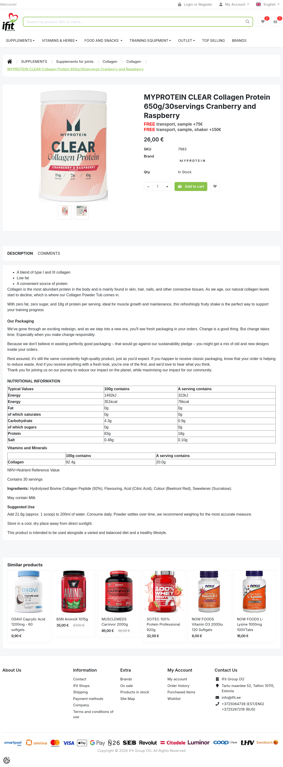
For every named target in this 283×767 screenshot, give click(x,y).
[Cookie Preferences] (6, 760)
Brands (239, 40)
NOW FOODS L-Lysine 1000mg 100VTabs (250, 624)
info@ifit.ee (231, 697)
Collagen (110, 61)
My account (177, 679)
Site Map (127, 698)
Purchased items (181, 692)
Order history (178, 685)
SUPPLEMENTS (19, 40)
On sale (126, 685)
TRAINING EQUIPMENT (148, 40)
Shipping (80, 692)
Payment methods (88, 698)
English (266, 4)
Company (81, 705)
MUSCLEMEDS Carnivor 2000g (115, 622)
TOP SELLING (213, 40)
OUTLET (185, 40)
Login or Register (195, 4)
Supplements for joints (75, 61)
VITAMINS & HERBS (58, 40)
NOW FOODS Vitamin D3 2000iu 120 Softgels (207, 624)
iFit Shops (81, 685)
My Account (232, 4)
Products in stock (134, 692)
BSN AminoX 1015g (72, 619)
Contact (79, 679)
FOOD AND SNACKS (102, 40)
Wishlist (173, 698)
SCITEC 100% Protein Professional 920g (163, 624)
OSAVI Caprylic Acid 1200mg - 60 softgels (28, 624)
